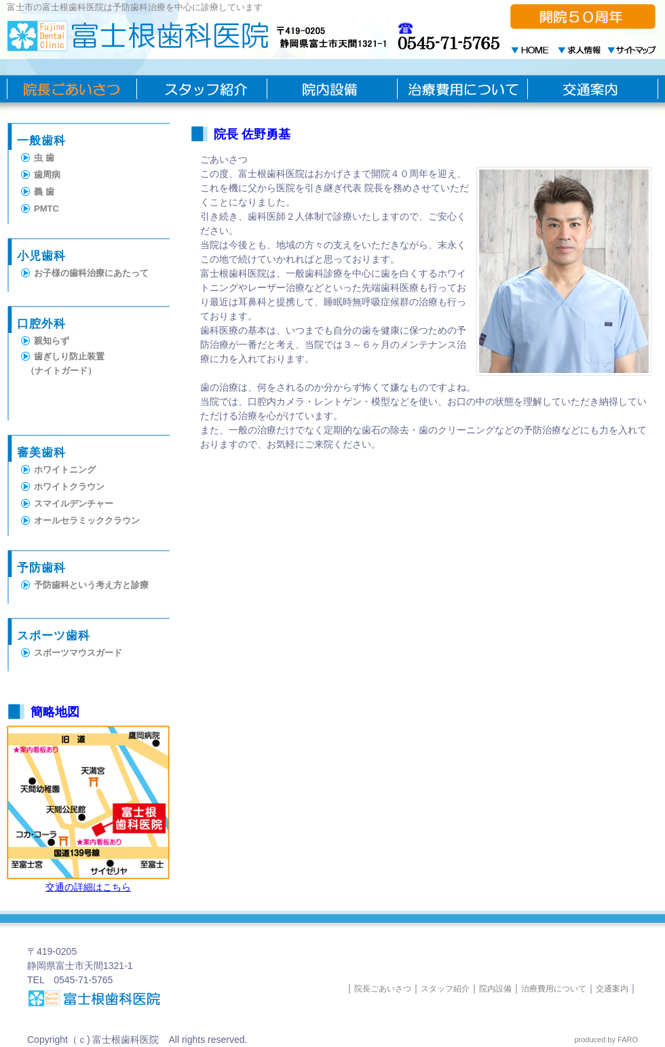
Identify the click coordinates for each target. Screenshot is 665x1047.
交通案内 (612, 988)
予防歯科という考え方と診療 (91, 585)
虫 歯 (44, 158)
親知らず (51, 341)
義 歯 (44, 191)
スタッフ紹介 (445, 988)
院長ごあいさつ (382, 988)
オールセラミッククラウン (87, 520)
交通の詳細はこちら (88, 887)
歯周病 (47, 175)
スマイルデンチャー (73, 503)
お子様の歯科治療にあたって (91, 273)
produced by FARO (606, 1039)
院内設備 (495, 988)
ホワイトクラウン (69, 486)
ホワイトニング (65, 470)
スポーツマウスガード (78, 653)
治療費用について (553, 988)
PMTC (46, 208)
